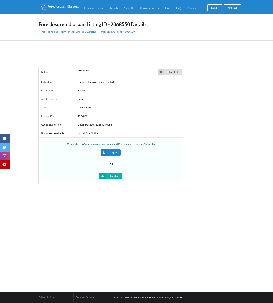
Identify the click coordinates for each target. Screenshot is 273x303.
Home (41, 32)
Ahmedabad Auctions (110, 32)
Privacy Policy (46, 297)
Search (114, 8)
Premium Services (93, 8)
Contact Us (193, 8)
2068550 (130, 32)
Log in (214, 7)
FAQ (178, 8)
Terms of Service (85, 297)
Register (232, 7)
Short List (168, 72)
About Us (129, 8)
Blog (167, 8)
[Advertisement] (136, 51)
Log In (109, 152)
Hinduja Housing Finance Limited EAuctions (72, 32)
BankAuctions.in (149, 8)
